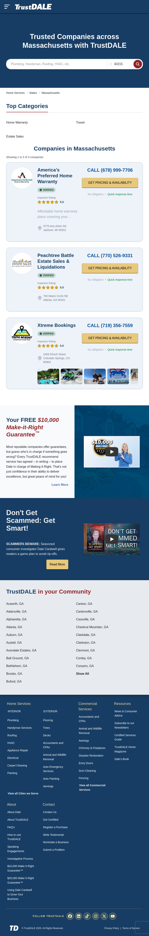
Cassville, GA (85, 619)
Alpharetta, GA (16, 619)
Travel (80, 122)
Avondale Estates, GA (21, 650)
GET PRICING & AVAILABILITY (110, 182)
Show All (82, 673)
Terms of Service (131, 928)
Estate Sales (15, 136)
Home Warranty (17, 122)
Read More (57, 564)
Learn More (60, 484)
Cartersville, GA (87, 611)
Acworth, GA (15, 603)
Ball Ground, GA (17, 658)
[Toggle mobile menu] (7, 6)
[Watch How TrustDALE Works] (111, 539)
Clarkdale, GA (85, 634)
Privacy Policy (111, 928)
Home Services (15, 92)
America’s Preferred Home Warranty (54, 175)
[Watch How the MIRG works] (111, 451)
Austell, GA (14, 642)
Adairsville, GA (16, 611)
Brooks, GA (14, 673)
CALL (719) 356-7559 (110, 325)
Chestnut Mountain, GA (92, 627)
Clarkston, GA (85, 642)
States (33, 92)
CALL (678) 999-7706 (110, 170)
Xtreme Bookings (56, 325)
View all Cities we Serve (23, 793)
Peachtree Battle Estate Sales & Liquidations (55, 261)
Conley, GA (84, 658)
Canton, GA (84, 603)
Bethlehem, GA (16, 666)
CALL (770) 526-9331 (110, 255)
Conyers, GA (85, 666)
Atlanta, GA (14, 627)
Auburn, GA (14, 634)
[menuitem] (21, 720)
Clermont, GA (85, 650)
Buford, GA (14, 681)
